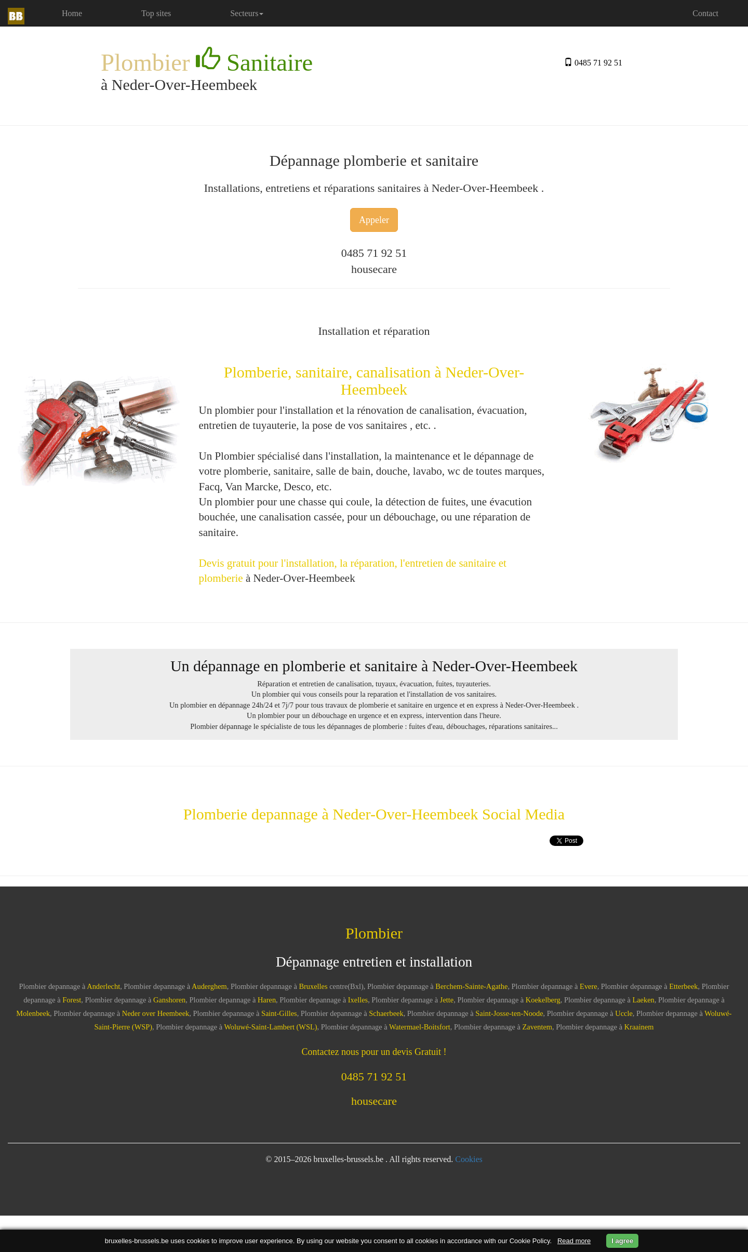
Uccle (624, 1013)
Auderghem (209, 986)
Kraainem (639, 1027)
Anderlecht (103, 986)
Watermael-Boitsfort (419, 1027)
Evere (588, 986)
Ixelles (358, 1000)
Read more (574, 1241)
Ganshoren (169, 1000)
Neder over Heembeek (155, 1013)
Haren (267, 1000)
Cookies (468, 1159)
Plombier (207, 61)
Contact (705, 13)
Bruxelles (313, 986)
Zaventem (538, 1027)
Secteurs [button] (246, 13)
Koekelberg (543, 1000)
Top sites (156, 13)
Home (86, 13)
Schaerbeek (386, 1013)
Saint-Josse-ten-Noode (509, 1013)
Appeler (374, 220)
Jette (446, 1000)
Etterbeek (683, 986)
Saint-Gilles (279, 1013)
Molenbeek (33, 1013)
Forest (71, 1000)
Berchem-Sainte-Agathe (471, 986)
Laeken (643, 1000)
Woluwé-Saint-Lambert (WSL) (270, 1027)
